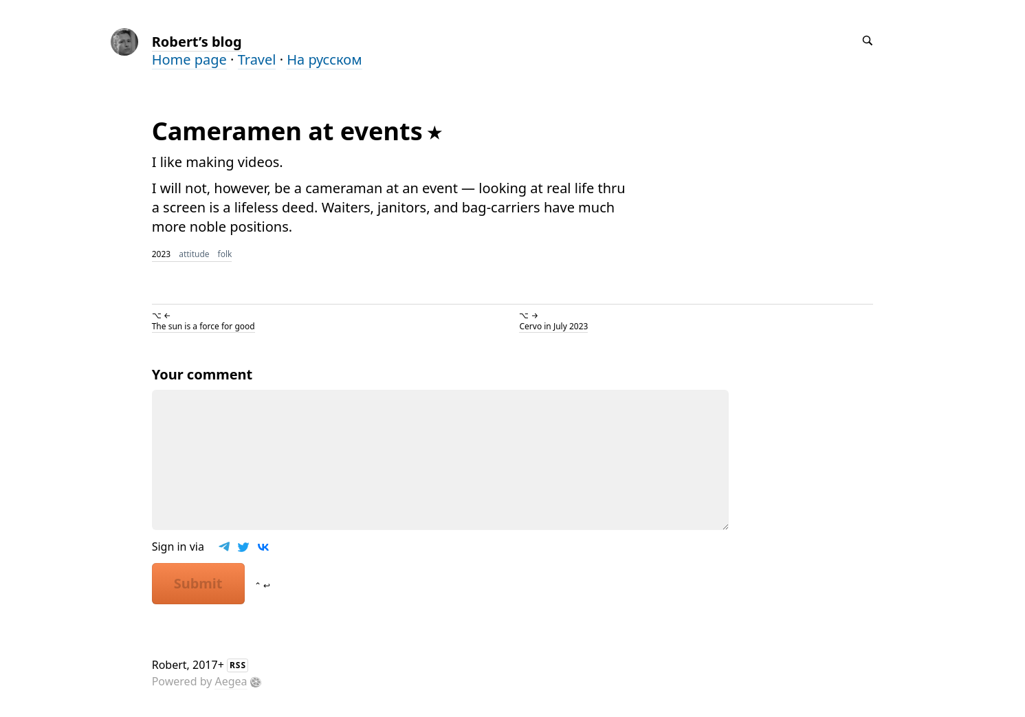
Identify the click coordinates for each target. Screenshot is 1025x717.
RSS (238, 665)
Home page (189, 59)
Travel (257, 59)
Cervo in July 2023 (553, 326)
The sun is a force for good (203, 326)
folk (225, 254)
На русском (324, 59)
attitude (194, 254)
